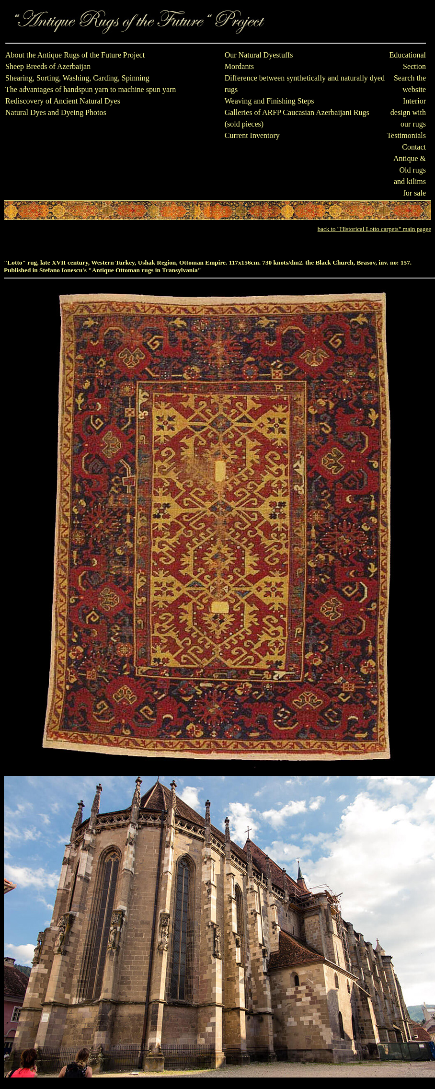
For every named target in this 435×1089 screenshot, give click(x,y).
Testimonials (406, 135)
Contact (414, 147)
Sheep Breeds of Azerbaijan (48, 66)
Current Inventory (252, 135)
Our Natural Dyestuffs (259, 55)
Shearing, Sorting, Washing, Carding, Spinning (77, 78)
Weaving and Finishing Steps (269, 101)
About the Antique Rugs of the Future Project (75, 55)
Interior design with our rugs (408, 112)
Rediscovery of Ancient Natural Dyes (62, 101)
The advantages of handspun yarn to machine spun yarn (90, 89)
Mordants (239, 66)
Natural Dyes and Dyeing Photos (55, 112)
